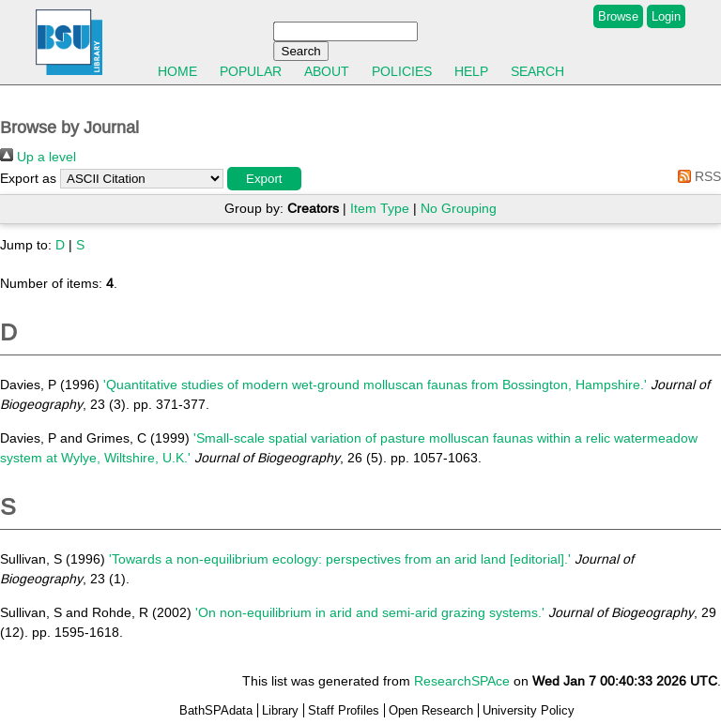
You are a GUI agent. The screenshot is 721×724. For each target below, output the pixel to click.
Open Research (431, 710)
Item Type (379, 208)
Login (666, 16)
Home (177, 71)
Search (537, 71)
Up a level (38, 156)
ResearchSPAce (462, 680)
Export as (28, 178)
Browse (618, 16)
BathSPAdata (216, 710)
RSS (696, 176)
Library (280, 710)
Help (471, 71)
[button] (264, 178)
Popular (251, 71)
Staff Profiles (343, 710)
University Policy (529, 710)
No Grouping (459, 208)
